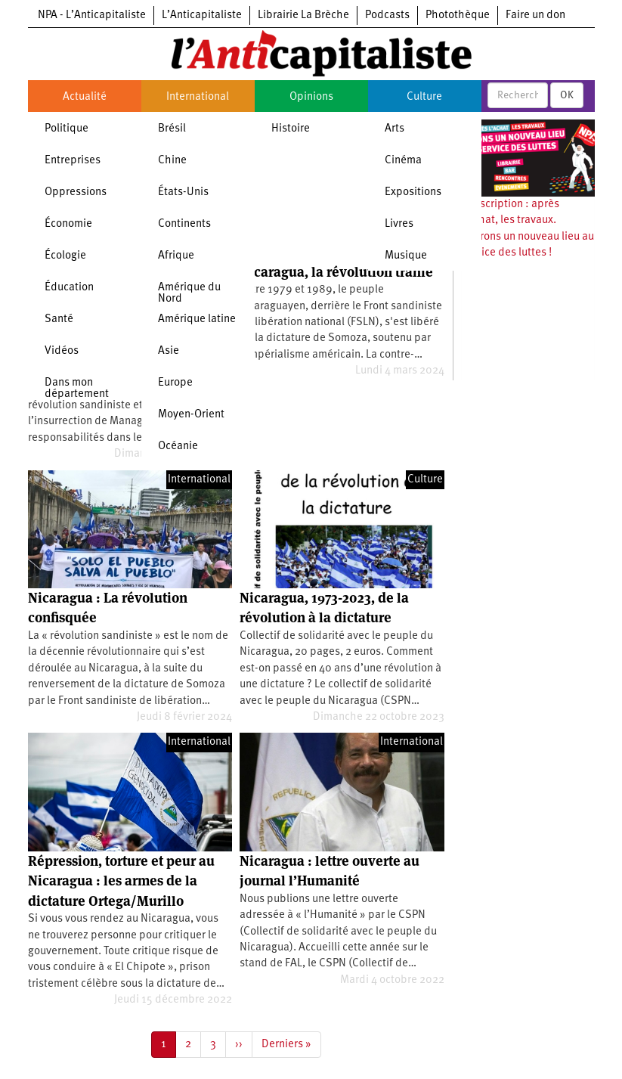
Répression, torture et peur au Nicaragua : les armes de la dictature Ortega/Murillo (121, 881)
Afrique (176, 256)
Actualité (85, 97)
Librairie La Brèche (303, 15)
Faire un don (535, 15)
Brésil (172, 129)
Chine (172, 160)
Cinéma (403, 160)
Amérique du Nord (189, 293)
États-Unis (183, 192)
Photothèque (457, 15)
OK (567, 95)
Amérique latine (197, 319)
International (197, 97)
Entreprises (73, 160)
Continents (184, 224)
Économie (68, 224)
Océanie (178, 446)
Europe (175, 383)
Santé (59, 319)
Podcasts (387, 15)
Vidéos (62, 351)
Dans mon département (77, 388)
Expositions (413, 192)
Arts (394, 129)
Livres (399, 224)
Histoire (290, 129)
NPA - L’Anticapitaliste (92, 15)
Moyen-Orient (191, 414)
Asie (168, 351)
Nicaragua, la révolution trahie (336, 272)
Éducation (69, 287)
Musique (406, 256)
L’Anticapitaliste (202, 15)
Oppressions (76, 192)
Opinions (311, 97)
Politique (66, 129)
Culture (424, 97)
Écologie (65, 256)
